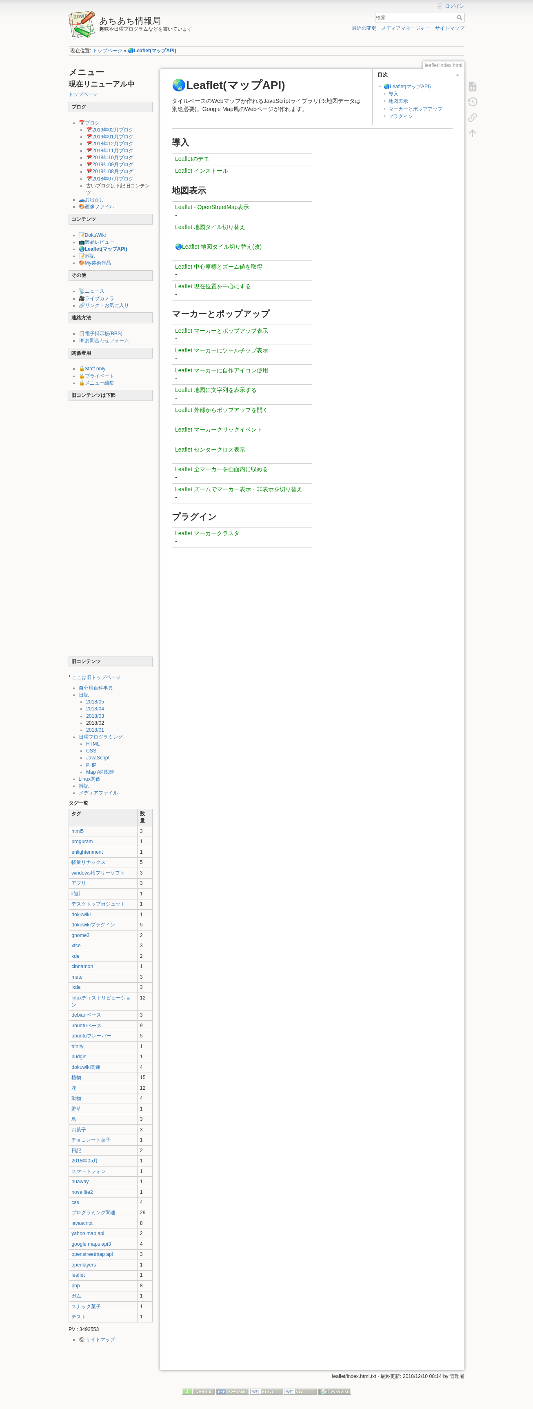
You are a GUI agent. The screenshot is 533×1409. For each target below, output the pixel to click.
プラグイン (401, 116)
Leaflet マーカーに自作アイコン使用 (221, 370)
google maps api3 (91, 1244)
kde (75, 956)
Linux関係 (89, 779)
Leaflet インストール (201, 170)
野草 (76, 1109)
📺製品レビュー (96, 242)
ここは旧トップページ (96, 677)
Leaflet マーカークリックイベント (218, 429)
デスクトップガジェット (98, 904)
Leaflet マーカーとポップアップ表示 (221, 330)
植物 (76, 1077)
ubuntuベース (86, 1025)
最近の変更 (364, 28)
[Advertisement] (111, 530)
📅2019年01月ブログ (109, 137)
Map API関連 (100, 772)
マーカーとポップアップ (415, 109)
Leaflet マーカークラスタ (207, 533)
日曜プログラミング (101, 737)
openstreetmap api (92, 1254)
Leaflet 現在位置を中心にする (213, 286)
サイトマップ (449, 28)
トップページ (107, 50)
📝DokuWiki (92, 235)
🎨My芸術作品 (95, 263)
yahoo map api (87, 1233)
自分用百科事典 (96, 688)
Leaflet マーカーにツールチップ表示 (221, 350)
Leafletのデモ (192, 159)
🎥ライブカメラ (96, 298)
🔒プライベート (96, 376)
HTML (93, 744)
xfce (75, 945)
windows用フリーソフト (98, 873)
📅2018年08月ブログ (109, 171)
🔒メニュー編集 (96, 383)
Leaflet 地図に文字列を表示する (216, 390)
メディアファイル (98, 793)
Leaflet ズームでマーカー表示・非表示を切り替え (238, 489)
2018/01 (95, 730)
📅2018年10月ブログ (109, 157)
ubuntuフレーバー (91, 1036)
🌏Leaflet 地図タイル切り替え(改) (218, 246)
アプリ (78, 883)
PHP (91, 765)
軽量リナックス (88, 862)
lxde (75, 987)
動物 (76, 1098)
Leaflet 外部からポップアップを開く (221, 410)
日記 (84, 695)
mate (76, 977)
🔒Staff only (92, 369)
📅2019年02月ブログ (109, 130)
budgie (79, 1057)
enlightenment (87, 852)
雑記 (84, 786)
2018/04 (95, 709)
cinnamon (82, 966)
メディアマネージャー (405, 28)
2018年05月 (84, 1161)
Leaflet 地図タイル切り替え (210, 227)
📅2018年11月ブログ (109, 151)
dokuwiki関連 (85, 1067)
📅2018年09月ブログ (109, 164)
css (75, 1202)
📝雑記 (87, 256)
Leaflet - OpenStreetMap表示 (212, 207)
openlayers (83, 1265)
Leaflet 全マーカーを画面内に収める (221, 469)
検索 (460, 17)
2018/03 (95, 716)
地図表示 (398, 101)
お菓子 (78, 1130)
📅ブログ (89, 123)
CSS (91, 751)
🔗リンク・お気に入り (104, 305)
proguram (82, 841)
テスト (78, 1317)
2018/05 (95, 702)
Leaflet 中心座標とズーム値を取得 (218, 266)
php (75, 1286)
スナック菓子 (86, 1306)
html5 (77, 831)
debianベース (86, 1015)
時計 (76, 894)
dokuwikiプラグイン (93, 925)
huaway (80, 1181)
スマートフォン (88, 1171)
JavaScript (97, 758)
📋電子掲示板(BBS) (101, 333)
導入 (393, 94)
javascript (82, 1223)
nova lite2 (82, 1192)
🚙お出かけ (91, 200)
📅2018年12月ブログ (109, 144)
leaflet (78, 1275)
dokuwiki (81, 914)
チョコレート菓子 (91, 1140)
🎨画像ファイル (96, 206)
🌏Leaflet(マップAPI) (152, 50)
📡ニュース (91, 291)
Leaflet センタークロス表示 (210, 449)
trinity (77, 1046)
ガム (76, 1296)
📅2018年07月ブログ (109, 179)
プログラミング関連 (93, 1212)
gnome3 (80, 935)
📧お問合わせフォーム (104, 340)
